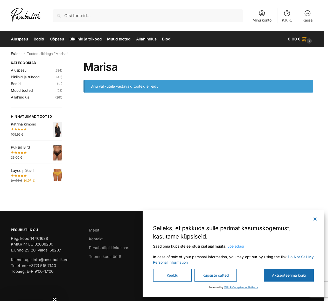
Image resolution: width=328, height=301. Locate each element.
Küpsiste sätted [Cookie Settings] (216, 275)
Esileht (16, 54)
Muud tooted (22, 90)
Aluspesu (18, 70)
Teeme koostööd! (105, 256)
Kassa (308, 16)
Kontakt (96, 238)
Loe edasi (235, 246)
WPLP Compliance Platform (241, 287)
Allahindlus (20, 97)
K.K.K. (287, 16)
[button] (300, 39)
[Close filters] (63, 63)
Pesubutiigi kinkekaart (109, 247)
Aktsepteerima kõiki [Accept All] (289, 275)
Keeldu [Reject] (172, 275)
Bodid (16, 83)
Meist (94, 230)
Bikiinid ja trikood (25, 77)
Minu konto (262, 16)
